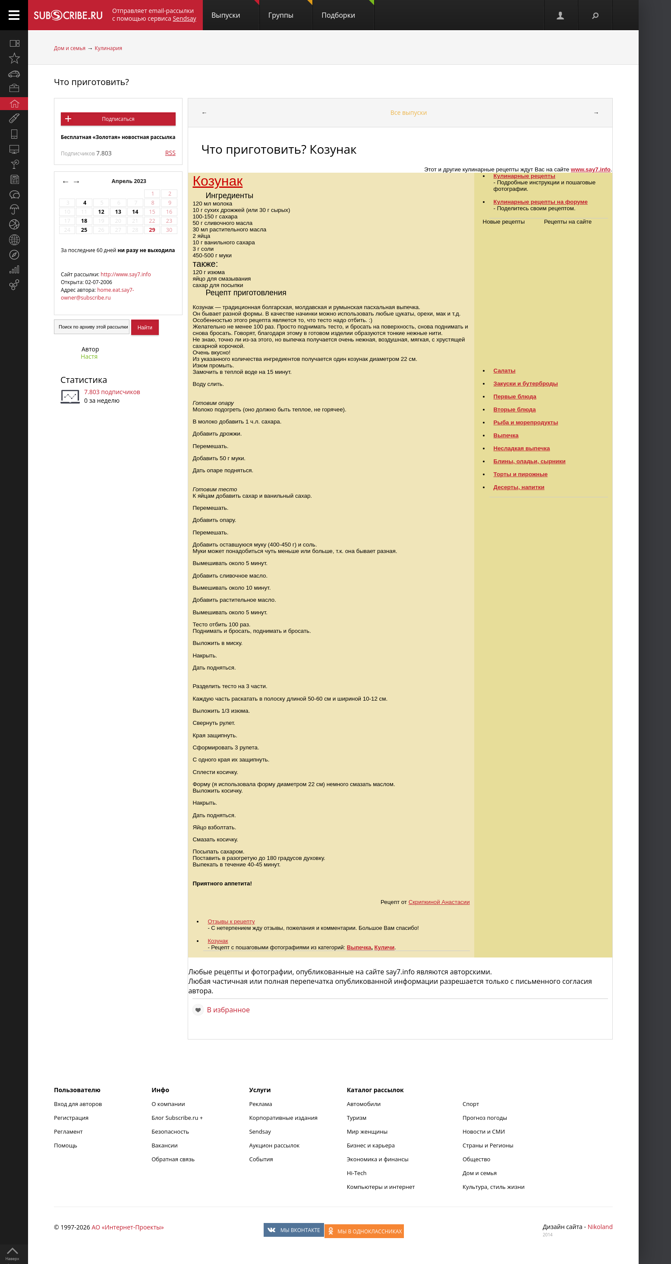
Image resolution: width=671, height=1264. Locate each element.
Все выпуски (409, 112)
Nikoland (600, 1227)
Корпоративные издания (283, 1118)
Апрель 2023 (130, 181)
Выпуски (235, 10)
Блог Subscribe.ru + (177, 1118)
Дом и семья (69, 48)
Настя (89, 356)
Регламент (68, 1131)
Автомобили (364, 1104)
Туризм (357, 1118)
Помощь (65, 1145)
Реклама (260, 1104)
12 (101, 211)
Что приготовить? (91, 82)
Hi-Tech (357, 1173)
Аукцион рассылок (274, 1145)
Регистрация (71, 1118)
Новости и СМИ (484, 1131)
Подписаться (118, 119)
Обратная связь (173, 1159)
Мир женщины (367, 1131)
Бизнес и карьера (371, 1145)
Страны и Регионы (488, 1145)
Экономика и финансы (378, 1159)
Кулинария (108, 48)
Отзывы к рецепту (231, 921)
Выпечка (359, 947)
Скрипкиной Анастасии (439, 902)
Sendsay (260, 1131)
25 (84, 230)
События (261, 1159)
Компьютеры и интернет (381, 1187)
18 (84, 220)
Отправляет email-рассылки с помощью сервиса (154, 14)
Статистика (83, 380)
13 (118, 211)
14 (135, 211)
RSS (170, 153)
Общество (476, 1159)
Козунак (217, 181)
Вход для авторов (78, 1104)
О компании (168, 1104)
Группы (290, 10)
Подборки (347, 10)
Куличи (385, 947)
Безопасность (170, 1131)
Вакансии (164, 1145)
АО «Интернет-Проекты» (127, 1227)
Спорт (471, 1104)
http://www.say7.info (126, 274)
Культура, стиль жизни (494, 1187)
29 (152, 230)
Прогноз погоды (485, 1118)
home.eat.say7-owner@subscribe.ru (97, 293)
